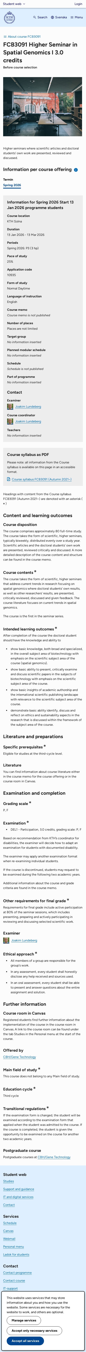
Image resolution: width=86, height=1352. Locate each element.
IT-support (10, 1288)
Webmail (9, 1239)
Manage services (24, 1320)
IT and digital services (18, 1197)
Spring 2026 (12, 185)
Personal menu (13, 1246)
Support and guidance (18, 1189)
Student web (12, 4)
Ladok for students (16, 1254)
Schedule (10, 1223)
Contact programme (17, 1273)
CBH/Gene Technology (19, 1057)
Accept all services (25, 1341)
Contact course (14, 1280)
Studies (8, 1181)
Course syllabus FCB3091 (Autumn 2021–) (42, 479)
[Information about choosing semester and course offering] (76, 170)
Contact (9, 1205)
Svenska (61, 17)
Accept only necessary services (34, 1330)
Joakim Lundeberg (28, 406)
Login (78, 4)
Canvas (8, 1231)
